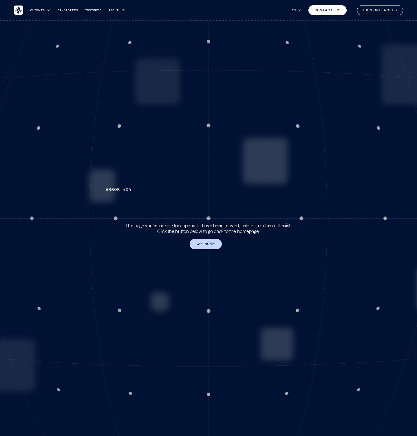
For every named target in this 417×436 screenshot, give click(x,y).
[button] (40, 10)
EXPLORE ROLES (380, 10)
